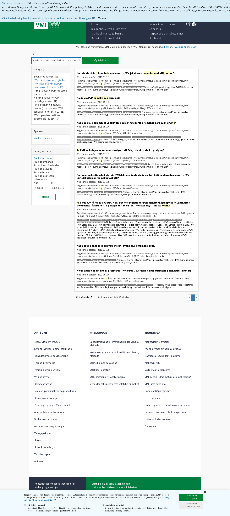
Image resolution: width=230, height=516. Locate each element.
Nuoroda (103, 18)
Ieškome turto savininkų (158, 419)
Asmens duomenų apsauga (49, 426)
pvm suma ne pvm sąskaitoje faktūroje (167, 220)
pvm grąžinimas (95, 164)
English (168, 47)
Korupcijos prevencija (46, 398)
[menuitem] (96, 24)
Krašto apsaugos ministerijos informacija (167, 405)
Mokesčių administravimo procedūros (55, 391)
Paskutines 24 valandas (46, 165)
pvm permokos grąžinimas (134, 164)
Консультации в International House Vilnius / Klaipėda (114, 354)
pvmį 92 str (87, 112)
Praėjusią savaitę (43, 169)
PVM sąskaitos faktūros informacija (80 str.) (47, 117)
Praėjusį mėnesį (42, 172)
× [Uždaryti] (227, 3)
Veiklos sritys (41, 377)
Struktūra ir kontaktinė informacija (53, 349)
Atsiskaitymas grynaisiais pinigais (163, 349)
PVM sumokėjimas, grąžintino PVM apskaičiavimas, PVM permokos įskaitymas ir (50, 83)
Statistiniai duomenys (46, 419)
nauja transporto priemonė (142, 137)
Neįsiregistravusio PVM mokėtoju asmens (46, 99)
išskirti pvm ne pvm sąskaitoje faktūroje (105, 220)
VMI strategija (42, 454)
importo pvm (87, 87)
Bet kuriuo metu (43, 158)
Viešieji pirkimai (42, 433)
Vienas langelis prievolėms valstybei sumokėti (114, 384)
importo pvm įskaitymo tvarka (134, 87)
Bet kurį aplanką (43, 138)
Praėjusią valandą (43, 162)
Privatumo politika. (44, 500)
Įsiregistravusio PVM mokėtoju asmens (50, 92)
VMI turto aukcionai (155, 384)
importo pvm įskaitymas (113, 87)
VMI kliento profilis (100, 370)
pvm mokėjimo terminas (132, 112)
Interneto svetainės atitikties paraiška (166, 412)
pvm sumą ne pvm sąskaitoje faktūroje (91, 222)
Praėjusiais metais (44, 176)
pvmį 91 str (107, 164)
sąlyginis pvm (129, 285)
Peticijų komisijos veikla (47, 370)
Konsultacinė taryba (45, 447)
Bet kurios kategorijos (46, 77)
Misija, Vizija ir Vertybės (47, 342)
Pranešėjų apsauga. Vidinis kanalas (53, 405)
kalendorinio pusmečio (144, 285)
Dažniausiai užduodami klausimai (163, 356)
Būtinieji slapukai (34, 505)
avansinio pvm (110, 260)
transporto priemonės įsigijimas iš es (167, 137)
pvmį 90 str (97, 112)
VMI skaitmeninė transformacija (107, 377)
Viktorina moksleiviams (157, 370)
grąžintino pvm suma (114, 285)
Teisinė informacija (44, 363)
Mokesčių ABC (152, 363)
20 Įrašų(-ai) (84, 297)
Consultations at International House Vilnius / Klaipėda (114, 343)
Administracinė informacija (49, 412)
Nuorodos (150, 426)
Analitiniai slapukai (113, 505)
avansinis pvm (98, 260)
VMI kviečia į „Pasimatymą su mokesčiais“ (168, 377)
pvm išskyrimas (83, 220)
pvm (79, 87)
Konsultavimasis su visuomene (51, 356)
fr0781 (80, 164)
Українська (190, 47)
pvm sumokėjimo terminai (112, 112)
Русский (178, 47)
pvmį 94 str (98, 87)
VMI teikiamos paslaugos (103, 363)
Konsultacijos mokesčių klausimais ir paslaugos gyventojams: (54, 485)
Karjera (38, 440)
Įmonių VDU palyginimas (158, 391)
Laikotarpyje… (42, 179)
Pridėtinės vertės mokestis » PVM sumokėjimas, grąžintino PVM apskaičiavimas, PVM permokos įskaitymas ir (135, 89)
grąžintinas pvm (99, 285)
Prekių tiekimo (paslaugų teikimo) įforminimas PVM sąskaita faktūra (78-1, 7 (49, 108)
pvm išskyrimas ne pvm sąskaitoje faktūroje (136, 220)
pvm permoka (118, 164)
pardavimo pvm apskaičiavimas (88, 140)
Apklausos (39, 461)
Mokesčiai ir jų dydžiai (157, 342)
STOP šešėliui (152, 398)
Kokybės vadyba (43, 384)
